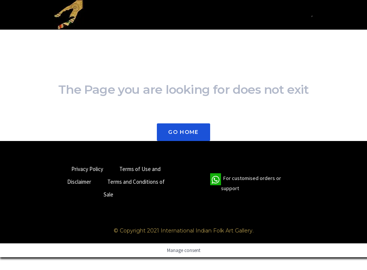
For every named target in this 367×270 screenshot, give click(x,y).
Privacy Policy (87, 168)
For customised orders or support (245, 183)
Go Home (183, 132)
